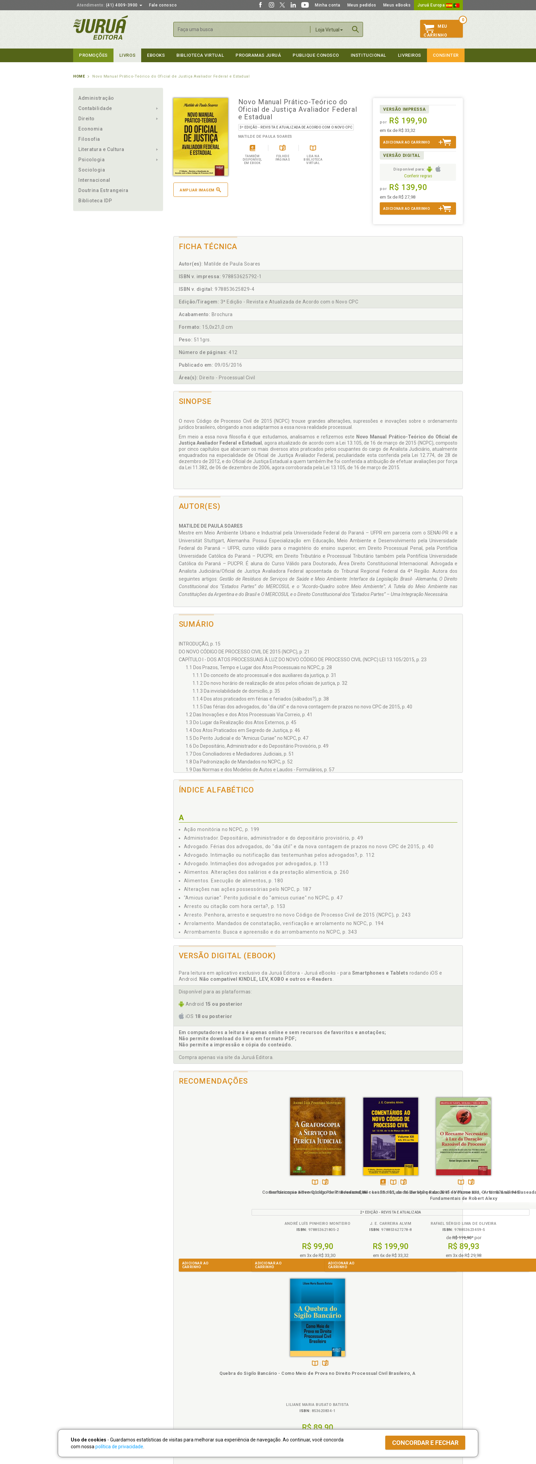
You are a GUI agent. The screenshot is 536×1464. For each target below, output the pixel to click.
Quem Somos (87, 1357)
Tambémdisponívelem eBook (274, 1182)
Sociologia (91, 170)
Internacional (94, 180)
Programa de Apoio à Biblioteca (300, 1379)
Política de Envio (187, 1372)
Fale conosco (163, 5)
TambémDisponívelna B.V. (207, 1182)
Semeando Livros (285, 1365)
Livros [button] (127, 55)
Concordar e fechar (425, 1442)
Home (79, 76)
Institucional (368, 55)
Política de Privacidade (194, 1357)
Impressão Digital (91, 1365)
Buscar (355, 29)
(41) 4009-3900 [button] (109, 5)
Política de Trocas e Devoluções (204, 1365)
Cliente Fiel (279, 1357)
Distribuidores (379, 1372)
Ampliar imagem (200, 189)
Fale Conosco (87, 1393)
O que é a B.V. (185, 1393)
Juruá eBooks (87, 1379)
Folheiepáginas (217, 1182)
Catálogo (374, 1357)
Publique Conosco (316, 55)
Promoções (93, 55)
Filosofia (89, 139)
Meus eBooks (397, 5)
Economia (90, 129)
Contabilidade (95, 108)
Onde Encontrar (89, 1386)
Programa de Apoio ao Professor (301, 1372)
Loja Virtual (329, 29)
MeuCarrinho (435, 31)
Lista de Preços (381, 1365)
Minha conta (327, 5)
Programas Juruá (258, 55)
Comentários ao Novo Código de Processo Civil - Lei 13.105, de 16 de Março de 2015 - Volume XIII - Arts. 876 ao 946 (282, 1204)
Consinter (446, 55)
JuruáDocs (282, 1393)
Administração (96, 98)
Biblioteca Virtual (195, 1385)
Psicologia (91, 159)
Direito (86, 118)
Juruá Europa (438, 5)
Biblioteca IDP (95, 200)
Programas (283, 1350)
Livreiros (409, 55)
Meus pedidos (361, 5)
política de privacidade (119, 1446)
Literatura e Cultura (101, 149)
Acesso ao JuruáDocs (290, 1400)
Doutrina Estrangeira (103, 190)
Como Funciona (186, 1400)
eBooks (156, 55)
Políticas (183, 1350)
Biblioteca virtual (200, 55)
